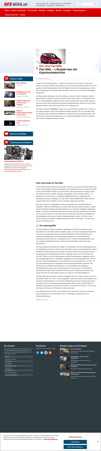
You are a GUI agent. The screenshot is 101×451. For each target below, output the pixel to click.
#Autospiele (67, 3)
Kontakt (53, 348)
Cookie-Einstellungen (75, 437)
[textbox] (86, 4)
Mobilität (42, 10)
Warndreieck (8, 363)
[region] (50, 442)
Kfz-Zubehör (32, 10)
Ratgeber (50, 10)
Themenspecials (79, 10)
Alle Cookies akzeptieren (75, 447)
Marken (59, 10)
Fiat (40, 299)
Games (22, 15)
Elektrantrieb (8, 169)
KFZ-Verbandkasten (10, 372)
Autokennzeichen (11, 15)
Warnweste (8, 361)
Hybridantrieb (22, 167)
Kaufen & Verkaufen (18, 10)
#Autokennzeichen (56, 3)
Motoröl (7, 356)
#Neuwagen (50, 5)
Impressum (39, 348)
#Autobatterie (40, 5)
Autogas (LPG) (8, 167)
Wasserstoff (19, 169)
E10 (31, 166)
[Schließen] (98, 441)
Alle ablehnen (75, 442)
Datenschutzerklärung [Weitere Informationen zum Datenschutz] (50, 439)
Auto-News (46, 78)
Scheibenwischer (10, 370)
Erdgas (15, 167)
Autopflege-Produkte (11, 366)
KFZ (15, 4)
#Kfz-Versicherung (42, 3)
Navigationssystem (10, 359)
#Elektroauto (59, 5)
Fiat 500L (44, 299)
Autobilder (67, 10)
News (7, 10)
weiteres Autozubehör (11, 375)
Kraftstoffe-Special (15, 171)
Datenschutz (46, 348)
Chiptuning (8, 368)
